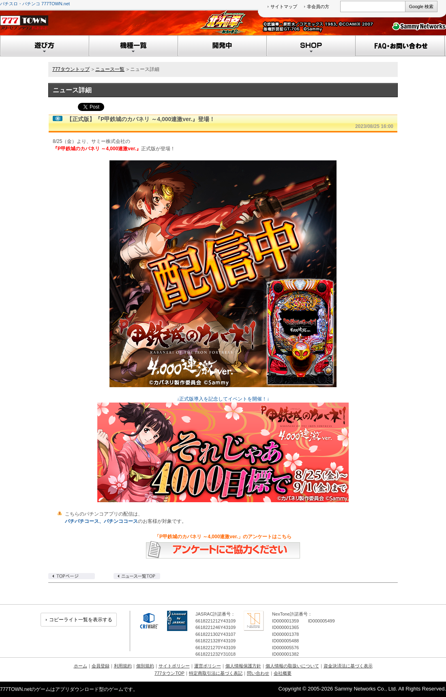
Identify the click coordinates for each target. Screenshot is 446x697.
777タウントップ (71, 69)
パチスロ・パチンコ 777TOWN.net (35, 3)
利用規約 (123, 665)
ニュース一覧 (109, 69)
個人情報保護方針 (243, 665)
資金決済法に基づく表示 (348, 665)
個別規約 (145, 665)
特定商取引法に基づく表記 (215, 673)
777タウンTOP (169, 673)
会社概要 (283, 673)
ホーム (80, 665)
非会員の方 (318, 6)
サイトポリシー (174, 665)
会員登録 (100, 665)
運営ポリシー (207, 665)
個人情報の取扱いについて (292, 665)
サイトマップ (283, 6)
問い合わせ (258, 673)
